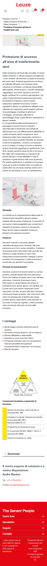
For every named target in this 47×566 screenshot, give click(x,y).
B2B (35, 551)
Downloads (12, 453)
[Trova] (22, 11)
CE (35, 560)
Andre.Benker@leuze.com (19, 485)
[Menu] (5, 11)
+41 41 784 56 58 (14, 480)
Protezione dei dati (35, 540)
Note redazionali (35, 548)
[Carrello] (41, 11)
